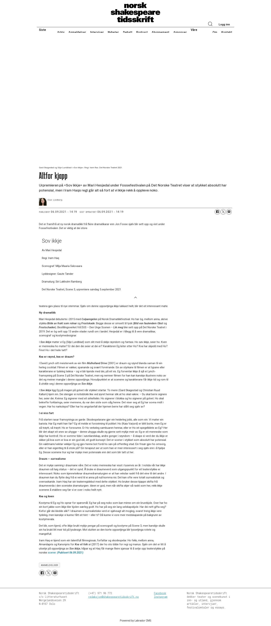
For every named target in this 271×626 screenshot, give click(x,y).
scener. (65, 552)
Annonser (180, 32)
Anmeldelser (77, 32)
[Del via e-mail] (229, 212)
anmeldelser (49, 565)
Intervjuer (97, 32)
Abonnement (160, 32)
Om (214, 32)
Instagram (160, 596)
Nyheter (113, 32)
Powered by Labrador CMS (135, 620)
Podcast (142, 32)
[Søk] (210, 24)
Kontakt (226, 32)
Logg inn (224, 24)
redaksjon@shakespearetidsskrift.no (113, 596)
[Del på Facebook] (217, 212)
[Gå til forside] (135, 12)
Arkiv (60, 32)
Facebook (160, 593)
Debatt (127, 32)
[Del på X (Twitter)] (223, 212)
